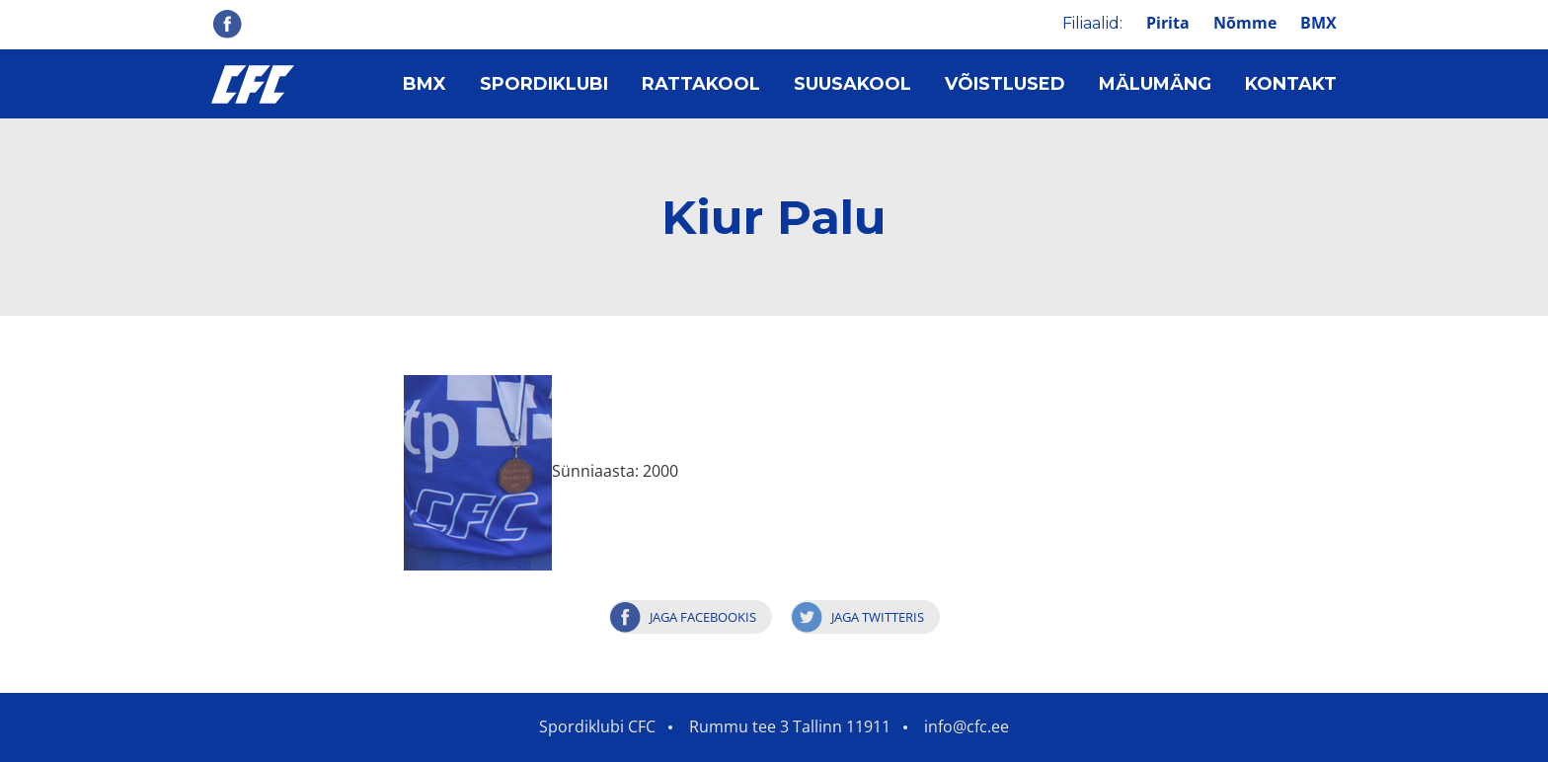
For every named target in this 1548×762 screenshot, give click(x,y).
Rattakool (701, 84)
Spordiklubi (544, 84)
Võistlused (1005, 84)
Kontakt (1291, 84)
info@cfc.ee (966, 726)
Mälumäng (1155, 84)
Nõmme (1245, 23)
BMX (1318, 23)
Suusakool (852, 84)
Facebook (227, 23)
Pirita (1168, 23)
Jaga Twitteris (877, 617)
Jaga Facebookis (703, 617)
